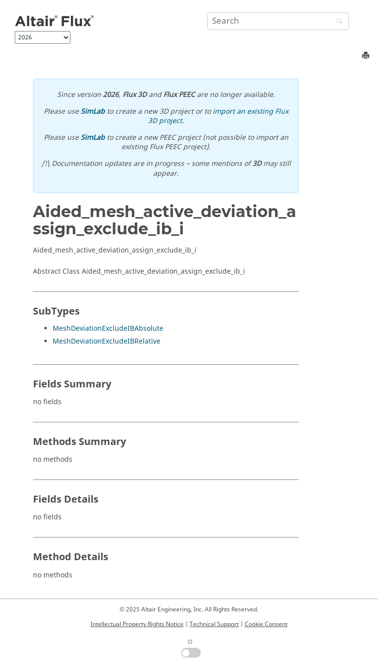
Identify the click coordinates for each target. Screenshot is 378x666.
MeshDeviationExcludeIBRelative (106, 341)
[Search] (337, 22)
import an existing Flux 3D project (218, 116)
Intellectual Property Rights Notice (137, 624)
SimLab (93, 111)
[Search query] (278, 21)
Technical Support (214, 624)
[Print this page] (367, 56)
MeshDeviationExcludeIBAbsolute (108, 328)
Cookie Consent (266, 624)
